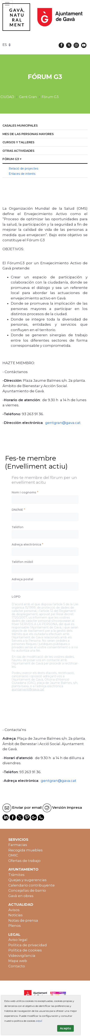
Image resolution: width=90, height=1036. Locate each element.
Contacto (16, 966)
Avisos (14, 910)
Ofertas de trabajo (24, 861)
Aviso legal (17, 940)
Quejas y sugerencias (27, 880)
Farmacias (17, 845)
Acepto (65, 1028)
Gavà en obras (20, 896)
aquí (39, 1020)
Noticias (15, 915)
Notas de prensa (23, 920)
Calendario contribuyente (31, 885)
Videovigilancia (21, 955)
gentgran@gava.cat (63, 423)
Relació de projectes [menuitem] (23, 168)
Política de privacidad (27, 945)
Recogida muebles (25, 850)
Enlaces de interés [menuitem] (22, 174)
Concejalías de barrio (27, 890)
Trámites (16, 875)
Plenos (14, 926)
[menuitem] (45, 126)
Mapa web (17, 961)
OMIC (13, 855)
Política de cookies (25, 950)
